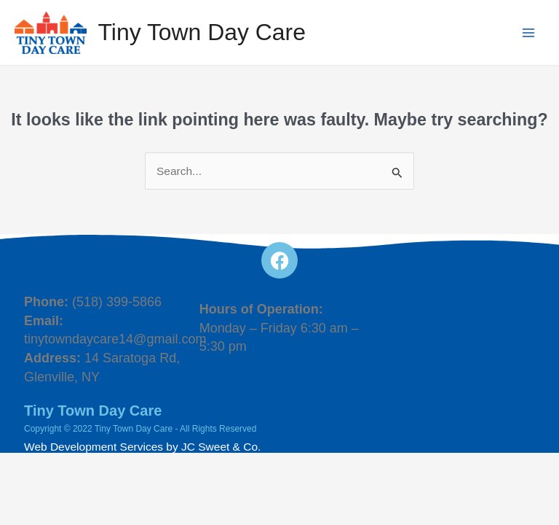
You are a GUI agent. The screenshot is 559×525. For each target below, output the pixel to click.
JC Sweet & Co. (221, 446)
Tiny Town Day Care (202, 32)
